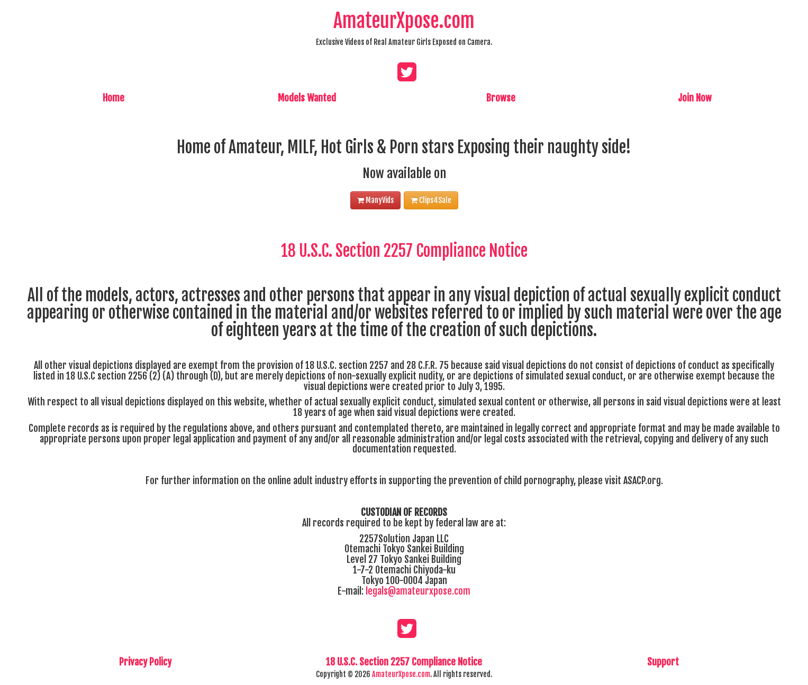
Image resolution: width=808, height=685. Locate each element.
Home (113, 98)
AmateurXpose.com (404, 21)
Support (663, 662)
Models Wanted (307, 98)
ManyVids (375, 200)
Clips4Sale (431, 200)
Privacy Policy (145, 662)
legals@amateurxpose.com (418, 591)
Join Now (695, 98)
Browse (500, 98)
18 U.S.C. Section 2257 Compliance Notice (404, 251)
